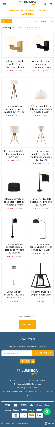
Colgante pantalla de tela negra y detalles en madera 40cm (14, 202)
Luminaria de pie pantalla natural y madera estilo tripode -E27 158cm (41, 155)
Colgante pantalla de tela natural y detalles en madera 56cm (41, 109)
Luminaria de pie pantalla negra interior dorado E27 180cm (41, 247)
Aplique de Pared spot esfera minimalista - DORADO (14, 64)
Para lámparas (27, 28)
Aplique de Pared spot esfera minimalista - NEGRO (41, 64)
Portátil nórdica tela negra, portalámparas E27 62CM (41, 202)
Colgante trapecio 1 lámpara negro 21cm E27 (41, 295)
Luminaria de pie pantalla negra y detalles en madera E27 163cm (14, 248)
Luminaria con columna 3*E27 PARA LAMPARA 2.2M (14, 295)
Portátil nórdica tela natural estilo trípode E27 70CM (14, 154)
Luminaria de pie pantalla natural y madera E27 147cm (14, 109)
